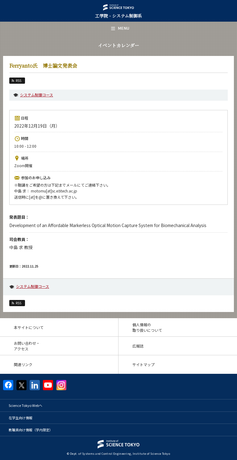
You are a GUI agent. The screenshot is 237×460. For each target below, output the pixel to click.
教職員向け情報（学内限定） (31, 429)
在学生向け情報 (20, 417)
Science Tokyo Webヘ (25, 405)
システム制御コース (36, 94)
